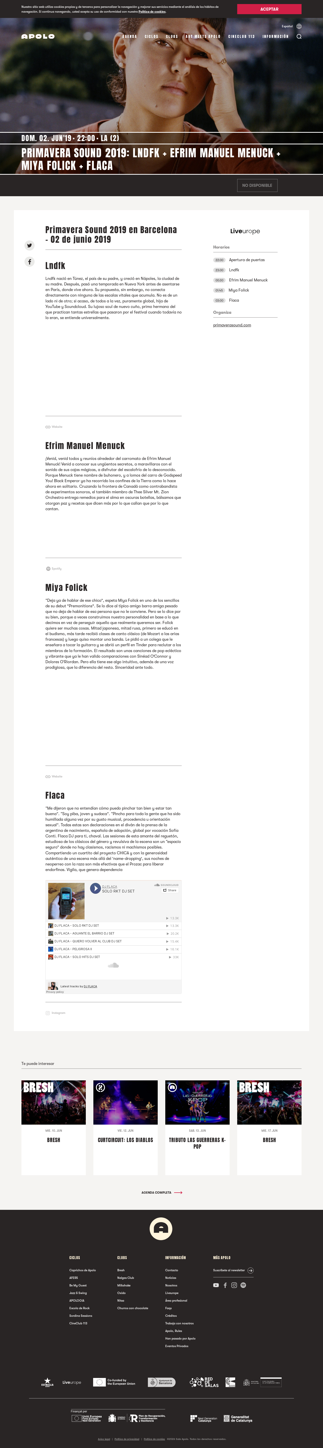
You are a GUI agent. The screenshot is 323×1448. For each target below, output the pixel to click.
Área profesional (176, 1300)
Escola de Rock (79, 1308)
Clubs (172, 36)
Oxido (121, 1293)
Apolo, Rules (173, 1331)
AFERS (73, 1278)
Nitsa (120, 1300)
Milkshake (123, 1285)
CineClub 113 (241, 36)
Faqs (168, 1308)
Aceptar (269, 9)
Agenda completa (162, 1192)
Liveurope (171, 1293)
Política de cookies (152, 11)
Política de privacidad (127, 1439)
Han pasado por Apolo (180, 1338)
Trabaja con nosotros (179, 1323)
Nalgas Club (125, 1278)
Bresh (121, 1270)
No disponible (257, 185)
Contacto (171, 1270)
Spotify (57, 568)
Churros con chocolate (132, 1308)
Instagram (58, 1013)
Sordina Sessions (80, 1316)
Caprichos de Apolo (82, 1270)
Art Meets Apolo (203, 36)
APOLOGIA (76, 1300)
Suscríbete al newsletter (229, 1270)
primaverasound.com (232, 325)
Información (276, 36)
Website (57, 427)
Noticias (170, 1278)
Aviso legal (104, 1439)
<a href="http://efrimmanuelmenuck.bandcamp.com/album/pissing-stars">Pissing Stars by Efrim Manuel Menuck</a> (113, 534)
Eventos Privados (176, 1346)
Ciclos (151, 36)
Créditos (171, 1316)
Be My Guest (78, 1285)
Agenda (129, 36)
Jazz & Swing (78, 1293)
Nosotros (171, 1285)
